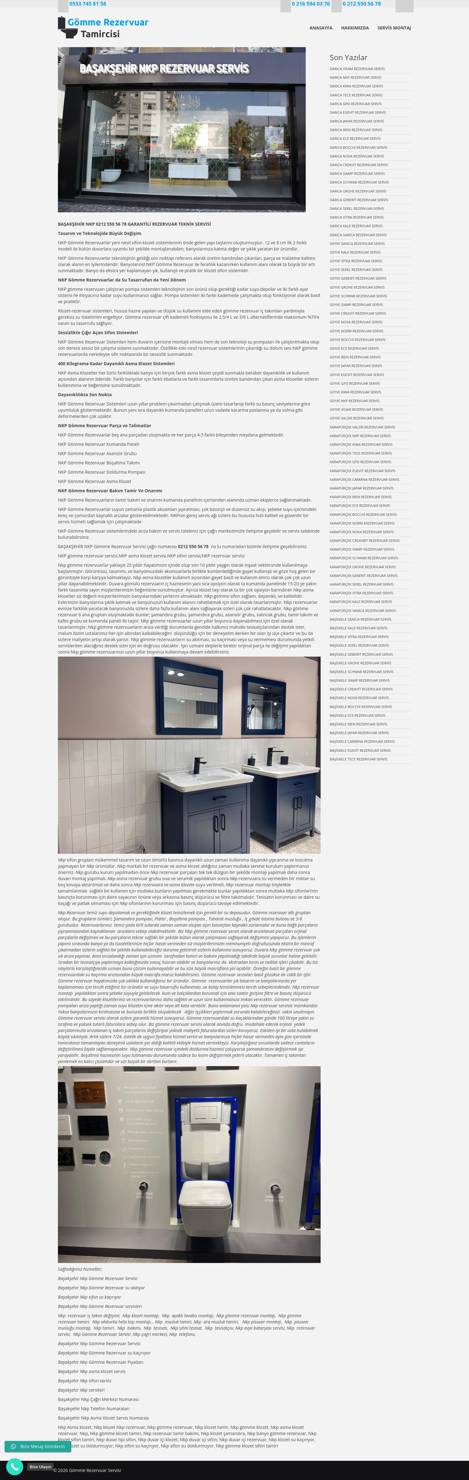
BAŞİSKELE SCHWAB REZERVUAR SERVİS (362, 671)
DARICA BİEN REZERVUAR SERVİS (356, 129)
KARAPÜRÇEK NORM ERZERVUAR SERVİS (362, 523)
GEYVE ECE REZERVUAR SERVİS (354, 348)
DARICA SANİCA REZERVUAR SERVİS (358, 235)
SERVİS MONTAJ (394, 28)
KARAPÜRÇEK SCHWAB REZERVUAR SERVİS (364, 558)
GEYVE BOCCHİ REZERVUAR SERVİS (358, 339)
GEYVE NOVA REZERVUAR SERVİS (356, 322)
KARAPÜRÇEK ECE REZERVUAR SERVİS (360, 505)
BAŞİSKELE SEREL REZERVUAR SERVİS (359, 645)
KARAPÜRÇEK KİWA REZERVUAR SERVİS (361, 444)
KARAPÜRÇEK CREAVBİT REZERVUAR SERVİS (365, 540)
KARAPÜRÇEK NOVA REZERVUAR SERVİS (362, 532)
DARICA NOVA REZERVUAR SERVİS (357, 156)
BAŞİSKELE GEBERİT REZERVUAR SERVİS (361, 654)
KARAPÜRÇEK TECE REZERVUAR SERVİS (361, 453)
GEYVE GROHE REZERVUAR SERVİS (357, 287)
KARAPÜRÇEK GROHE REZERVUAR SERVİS (363, 567)
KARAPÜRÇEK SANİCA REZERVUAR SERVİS (363, 610)
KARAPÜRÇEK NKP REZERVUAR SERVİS (360, 435)
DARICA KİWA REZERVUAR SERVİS (356, 86)
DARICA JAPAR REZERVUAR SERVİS (357, 121)
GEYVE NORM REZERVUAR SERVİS (357, 331)
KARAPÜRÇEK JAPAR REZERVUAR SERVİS (362, 488)
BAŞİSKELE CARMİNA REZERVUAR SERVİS (362, 741)
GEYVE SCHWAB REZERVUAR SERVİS (358, 296)
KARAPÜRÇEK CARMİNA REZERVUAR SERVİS (365, 479)
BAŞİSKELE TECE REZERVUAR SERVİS (359, 759)
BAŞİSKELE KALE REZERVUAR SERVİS (359, 628)
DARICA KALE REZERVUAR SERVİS (356, 226)
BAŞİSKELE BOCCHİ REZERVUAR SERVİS (361, 706)
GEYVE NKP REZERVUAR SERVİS (355, 400)
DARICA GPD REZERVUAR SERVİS (356, 103)
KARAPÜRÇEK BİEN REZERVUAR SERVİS (361, 496)
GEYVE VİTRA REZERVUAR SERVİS (356, 261)
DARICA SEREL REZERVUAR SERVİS (357, 208)
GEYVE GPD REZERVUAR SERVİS (355, 383)
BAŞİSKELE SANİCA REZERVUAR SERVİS (361, 619)
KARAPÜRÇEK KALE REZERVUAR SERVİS (361, 601)
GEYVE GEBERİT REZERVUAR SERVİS (358, 278)
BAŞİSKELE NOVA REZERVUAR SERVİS (359, 697)
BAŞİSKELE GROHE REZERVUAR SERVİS (360, 663)
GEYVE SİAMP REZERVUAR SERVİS (356, 304)
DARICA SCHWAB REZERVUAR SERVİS (359, 182)
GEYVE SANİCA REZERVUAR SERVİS (357, 243)
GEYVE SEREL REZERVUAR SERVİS (356, 269)
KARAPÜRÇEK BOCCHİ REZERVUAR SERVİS (363, 514)
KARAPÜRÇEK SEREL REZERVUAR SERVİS (362, 584)
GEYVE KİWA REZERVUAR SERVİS (355, 392)
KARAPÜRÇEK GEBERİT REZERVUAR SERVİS (364, 575)
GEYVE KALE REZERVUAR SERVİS (355, 252)
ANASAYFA (320, 28)
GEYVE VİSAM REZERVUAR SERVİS (356, 409)
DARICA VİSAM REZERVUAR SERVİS (357, 68)
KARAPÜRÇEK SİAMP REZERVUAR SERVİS (362, 549)
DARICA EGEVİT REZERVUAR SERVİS (358, 112)
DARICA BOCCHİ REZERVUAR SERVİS (359, 147)
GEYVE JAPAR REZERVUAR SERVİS (356, 365)
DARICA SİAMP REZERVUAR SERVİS (357, 173)
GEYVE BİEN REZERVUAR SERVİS (355, 357)
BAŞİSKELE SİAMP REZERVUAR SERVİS (360, 680)
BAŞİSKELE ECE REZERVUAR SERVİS (358, 715)
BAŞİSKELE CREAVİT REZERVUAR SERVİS (361, 689)
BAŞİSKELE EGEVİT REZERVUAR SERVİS (360, 750)
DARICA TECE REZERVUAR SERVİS (356, 95)
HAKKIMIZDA (355, 28)
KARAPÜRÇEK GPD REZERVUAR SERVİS (360, 461)
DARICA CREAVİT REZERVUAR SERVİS (359, 164)
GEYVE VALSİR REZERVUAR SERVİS (357, 418)
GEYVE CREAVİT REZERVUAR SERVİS (358, 313)
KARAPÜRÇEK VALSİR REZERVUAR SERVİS (362, 427)
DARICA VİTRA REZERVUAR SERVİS (357, 217)
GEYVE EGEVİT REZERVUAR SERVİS (357, 374)
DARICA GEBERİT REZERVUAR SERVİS (359, 199)
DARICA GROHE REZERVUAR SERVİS (358, 191)
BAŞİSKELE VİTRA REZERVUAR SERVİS (359, 636)
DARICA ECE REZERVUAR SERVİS (355, 138)
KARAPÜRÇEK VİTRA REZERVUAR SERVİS (361, 593)
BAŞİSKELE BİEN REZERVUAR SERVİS (358, 724)
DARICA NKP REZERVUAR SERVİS (356, 77)
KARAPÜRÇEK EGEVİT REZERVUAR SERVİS (363, 470)
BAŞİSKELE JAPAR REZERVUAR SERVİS (359, 732)
